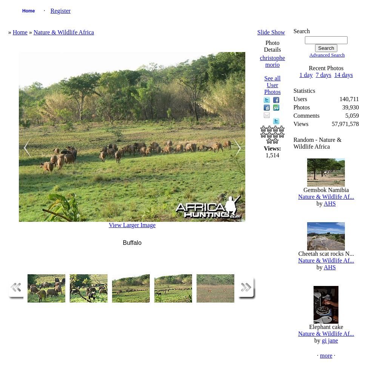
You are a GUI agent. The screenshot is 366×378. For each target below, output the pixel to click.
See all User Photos (272, 85)
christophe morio (272, 61)
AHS (330, 203)
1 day (306, 75)
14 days (343, 75)
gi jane (330, 340)
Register (61, 11)
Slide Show (271, 32)
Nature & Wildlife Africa (64, 32)
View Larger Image (132, 225)
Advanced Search (327, 55)
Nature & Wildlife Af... (326, 197)
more (326, 355)
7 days (323, 75)
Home (28, 11)
